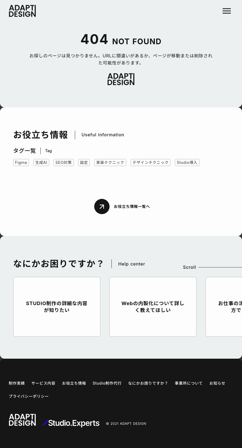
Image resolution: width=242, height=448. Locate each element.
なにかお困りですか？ (148, 383)
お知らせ (217, 383)
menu (226, 10)
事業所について (189, 383)
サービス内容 (43, 383)
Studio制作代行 (107, 383)
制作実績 (17, 383)
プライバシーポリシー (29, 396)
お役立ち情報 (74, 383)
